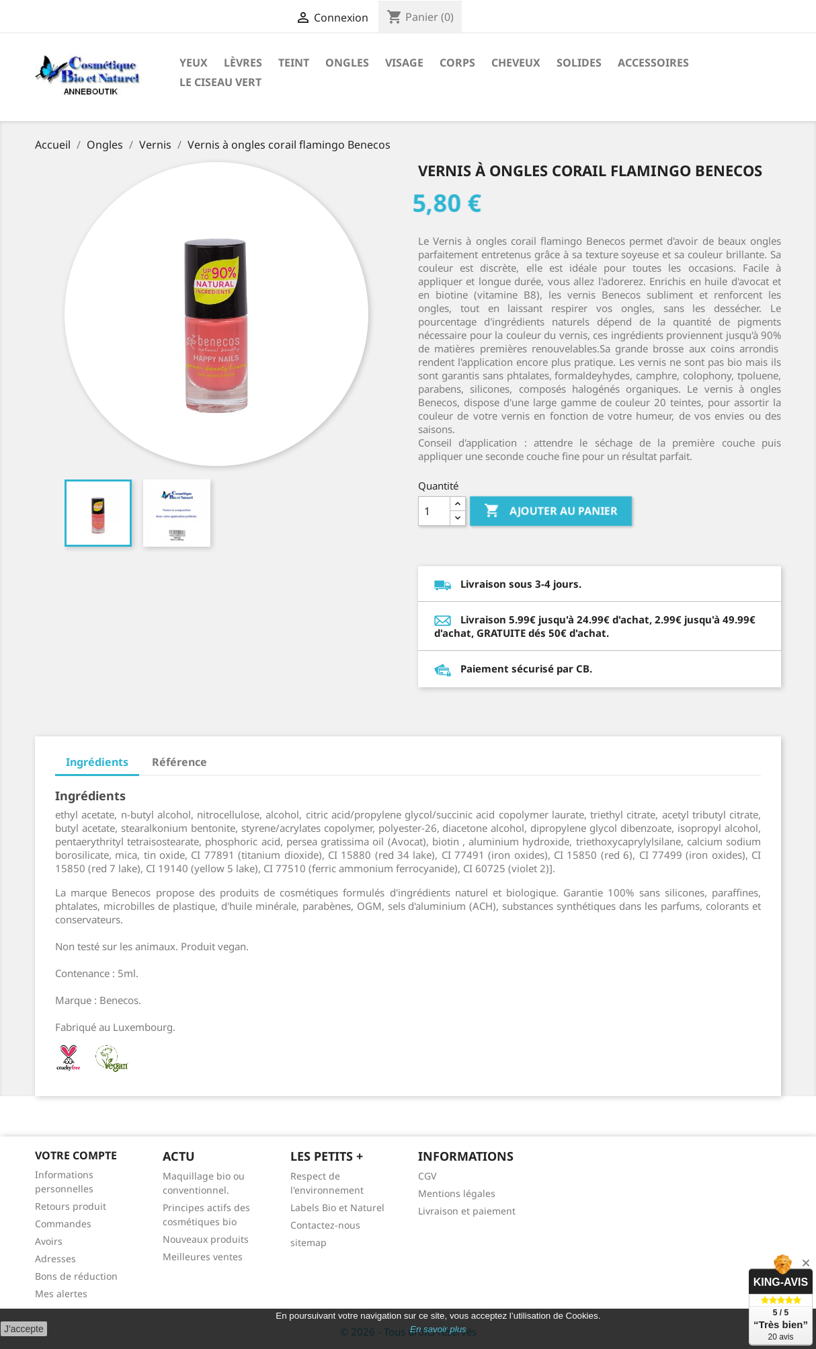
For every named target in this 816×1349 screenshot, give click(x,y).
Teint (293, 62)
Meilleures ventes (203, 1256)
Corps (457, 62)
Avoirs (49, 1241)
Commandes (63, 1223)
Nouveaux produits (206, 1239)
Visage (404, 62)
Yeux (193, 62)
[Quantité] (434, 511)
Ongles (347, 62)
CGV (427, 1175)
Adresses (55, 1258)
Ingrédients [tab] (97, 762)
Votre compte (76, 1155)
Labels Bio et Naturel (337, 1207)
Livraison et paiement (467, 1210)
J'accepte (24, 1328)
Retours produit (70, 1206)
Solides (579, 62)
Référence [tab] (179, 762)
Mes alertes (61, 1293)
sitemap (308, 1242)
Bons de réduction (76, 1276)
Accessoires (653, 62)
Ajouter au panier (551, 511)
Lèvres (243, 62)
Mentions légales (456, 1193)
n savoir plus (441, 1329)
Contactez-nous (325, 1225)
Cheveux (515, 62)
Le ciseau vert (220, 82)
